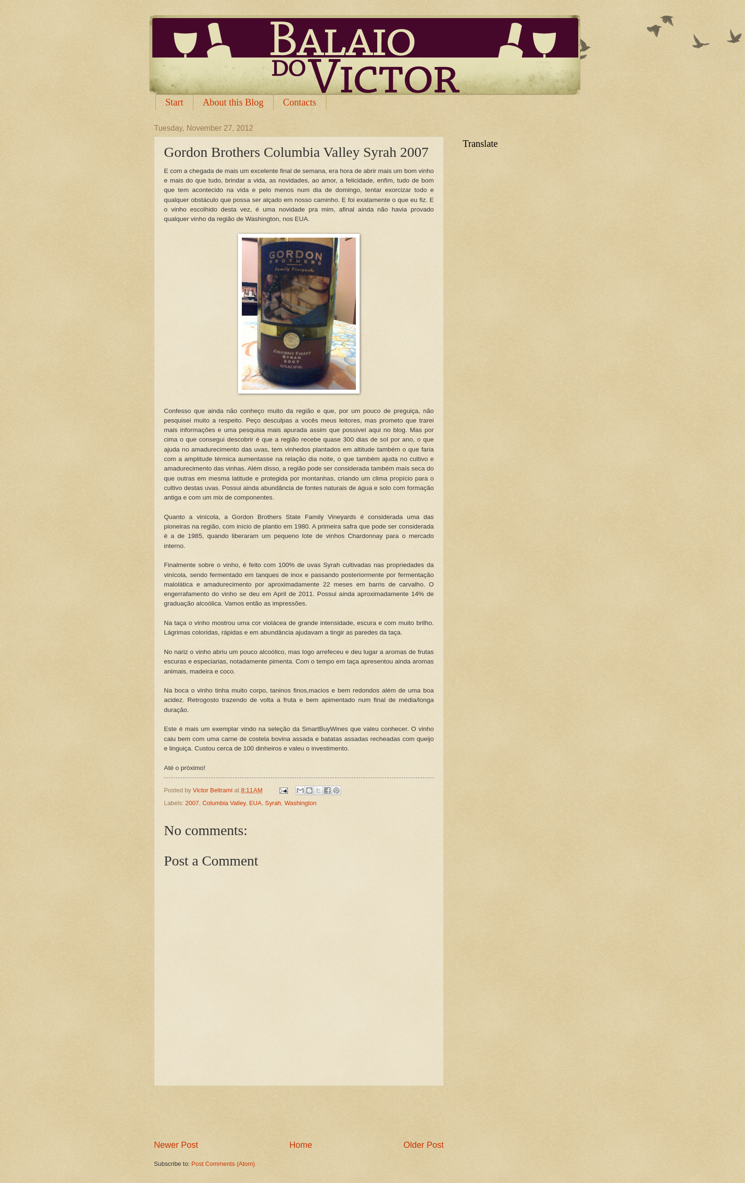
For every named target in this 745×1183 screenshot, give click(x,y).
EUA (255, 803)
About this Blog (233, 102)
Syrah (273, 803)
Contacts (299, 102)
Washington (301, 803)
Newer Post (176, 1145)
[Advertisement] (299, 1112)
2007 (192, 803)
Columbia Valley (224, 803)
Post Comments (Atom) (223, 1163)
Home (300, 1145)
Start (174, 102)
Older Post (423, 1145)
